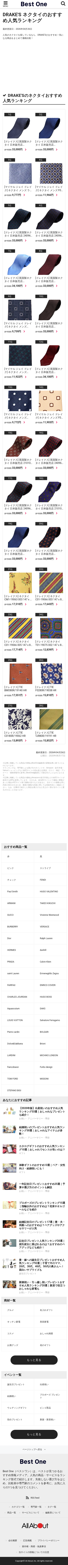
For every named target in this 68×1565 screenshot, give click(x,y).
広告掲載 (27, 1540)
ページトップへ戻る (32, 1449)
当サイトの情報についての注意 (34, 1552)
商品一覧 (11, 1512)
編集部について (53, 1512)
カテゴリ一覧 (18, 1507)
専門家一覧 (36, 1507)
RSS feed (35, 1498)
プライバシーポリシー (48, 1540)
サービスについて (30, 1512)
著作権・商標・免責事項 (34, 1546)
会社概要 (12, 1540)
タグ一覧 (52, 1507)
